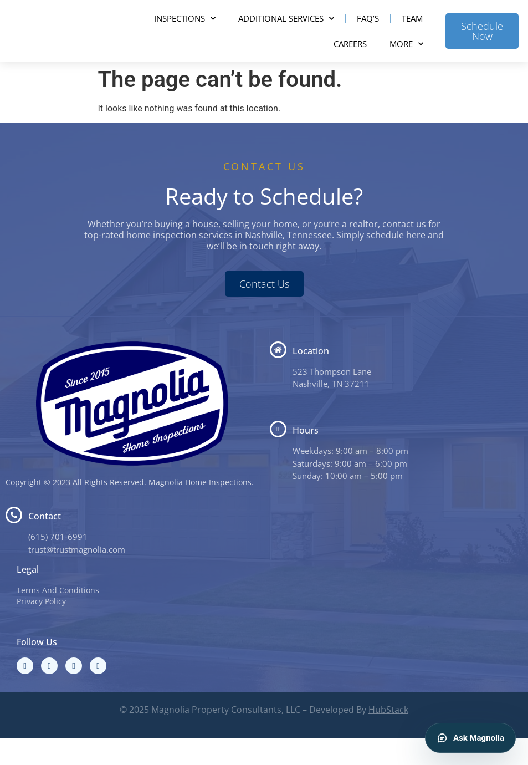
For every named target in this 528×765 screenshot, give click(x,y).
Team (412, 31)
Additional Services (286, 31)
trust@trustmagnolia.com (76, 575)
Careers (350, 57)
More (406, 56)
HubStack (388, 736)
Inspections (185, 31)
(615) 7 (41, 563)
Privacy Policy (41, 628)
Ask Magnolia (470, 737)
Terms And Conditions (58, 616)
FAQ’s (368, 31)
